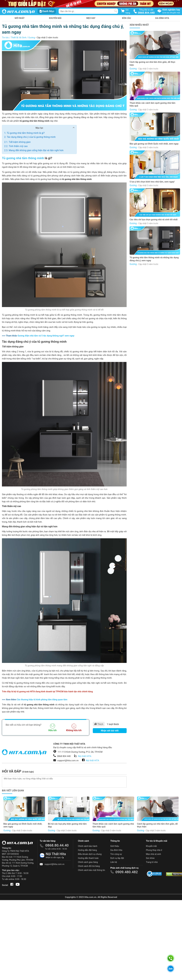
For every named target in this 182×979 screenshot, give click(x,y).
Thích (98, 724)
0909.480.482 (126, 872)
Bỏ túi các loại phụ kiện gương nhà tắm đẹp (67, 825)
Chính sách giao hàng (88, 862)
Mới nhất (20, 18)
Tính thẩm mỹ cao (18, 146)
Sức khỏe (150, 858)
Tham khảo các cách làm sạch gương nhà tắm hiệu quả (152, 104)
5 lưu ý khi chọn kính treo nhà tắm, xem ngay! (152, 181)
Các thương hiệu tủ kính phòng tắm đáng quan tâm (42, 699)
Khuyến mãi (55, 18)
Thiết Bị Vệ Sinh (18, 37)
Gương (31, 37)
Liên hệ (113, 862)
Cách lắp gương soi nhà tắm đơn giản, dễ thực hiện (152, 63)
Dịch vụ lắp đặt (117, 858)
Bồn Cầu (126, 18)
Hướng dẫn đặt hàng (87, 850)
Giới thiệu (114, 846)
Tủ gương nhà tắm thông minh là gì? (26, 133)
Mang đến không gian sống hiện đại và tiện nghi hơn (36, 150)
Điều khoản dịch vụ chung (90, 854)
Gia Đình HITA (162, 18)
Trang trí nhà (152, 862)
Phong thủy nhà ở (154, 850)
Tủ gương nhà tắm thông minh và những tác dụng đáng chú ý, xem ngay (154, 259)
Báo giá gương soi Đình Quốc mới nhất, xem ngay (154, 143)
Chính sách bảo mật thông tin (91, 870)
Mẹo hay (90, 18)
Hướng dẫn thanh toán (88, 858)
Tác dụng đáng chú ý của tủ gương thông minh (31, 137)
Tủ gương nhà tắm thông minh (23, 158)
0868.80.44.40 (57, 845)
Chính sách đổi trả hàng (89, 866)
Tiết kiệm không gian (20, 142)
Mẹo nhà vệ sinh (153, 854)
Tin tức (5, 37)
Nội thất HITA (84, 756)
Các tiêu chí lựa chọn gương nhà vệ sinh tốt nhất (154, 219)
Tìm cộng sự (116, 854)
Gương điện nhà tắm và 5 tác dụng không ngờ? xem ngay (46, 335)
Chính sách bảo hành (87, 846)
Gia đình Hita (116, 850)
